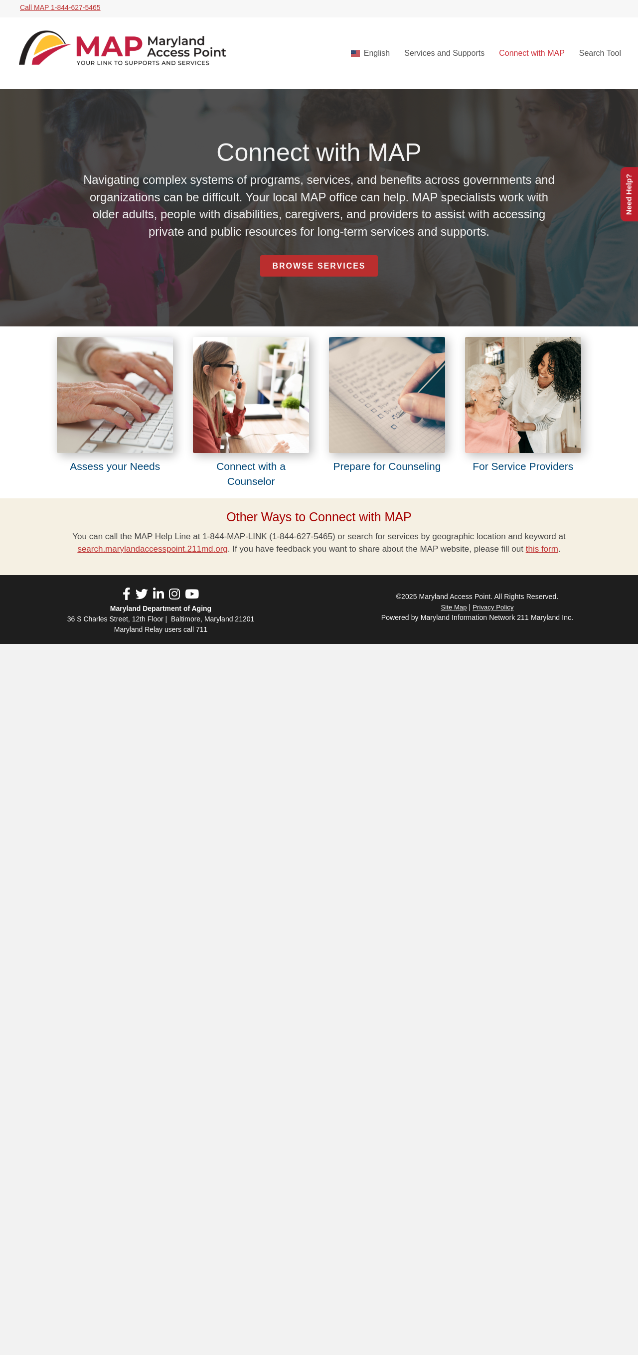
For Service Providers (523, 466)
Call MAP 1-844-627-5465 (60, 7)
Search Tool (600, 53)
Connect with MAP (532, 53)
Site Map (454, 607)
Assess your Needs (115, 466)
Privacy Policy (493, 607)
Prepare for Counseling (387, 466)
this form (542, 549)
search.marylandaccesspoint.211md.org (152, 549)
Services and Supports (444, 53)
